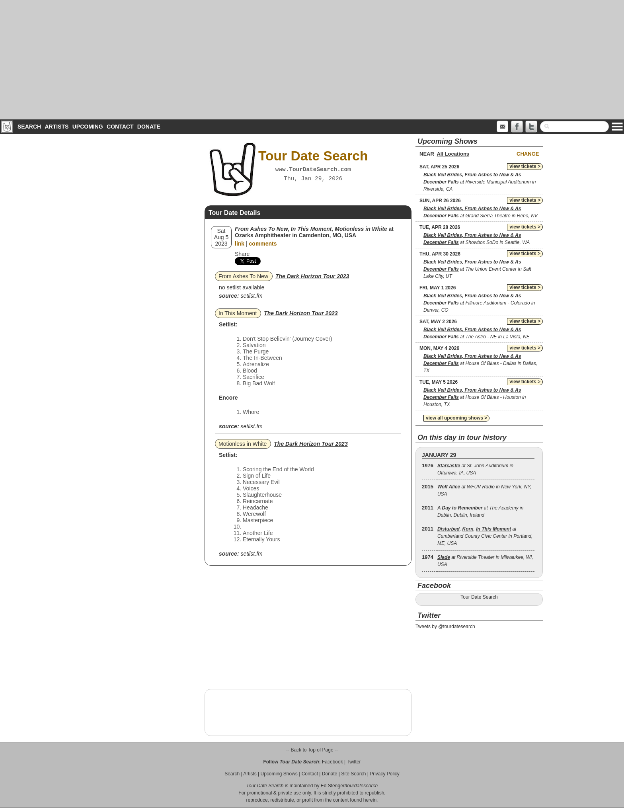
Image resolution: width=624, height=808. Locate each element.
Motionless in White (242, 444)
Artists (56, 126)
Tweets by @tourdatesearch (445, 626)
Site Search (353, 774)
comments (263, 243)
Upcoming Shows (278, 774)
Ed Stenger (333, 785)
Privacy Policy (385, 774)
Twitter (354, 762)
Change (528, 154)
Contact (120, 126)
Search (29, 126)
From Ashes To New (243, 276)
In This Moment (237, 313)
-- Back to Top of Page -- (312, 750)
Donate (148, 126)
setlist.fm (251, 296)
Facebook (332, 762)
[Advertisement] (312, 59)
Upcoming (87, 126)
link (239, 243)
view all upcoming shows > (456, 418)
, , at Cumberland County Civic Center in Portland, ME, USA (484, 536)
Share (242, 254)
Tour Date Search (478, 597)
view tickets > (524, 166)
